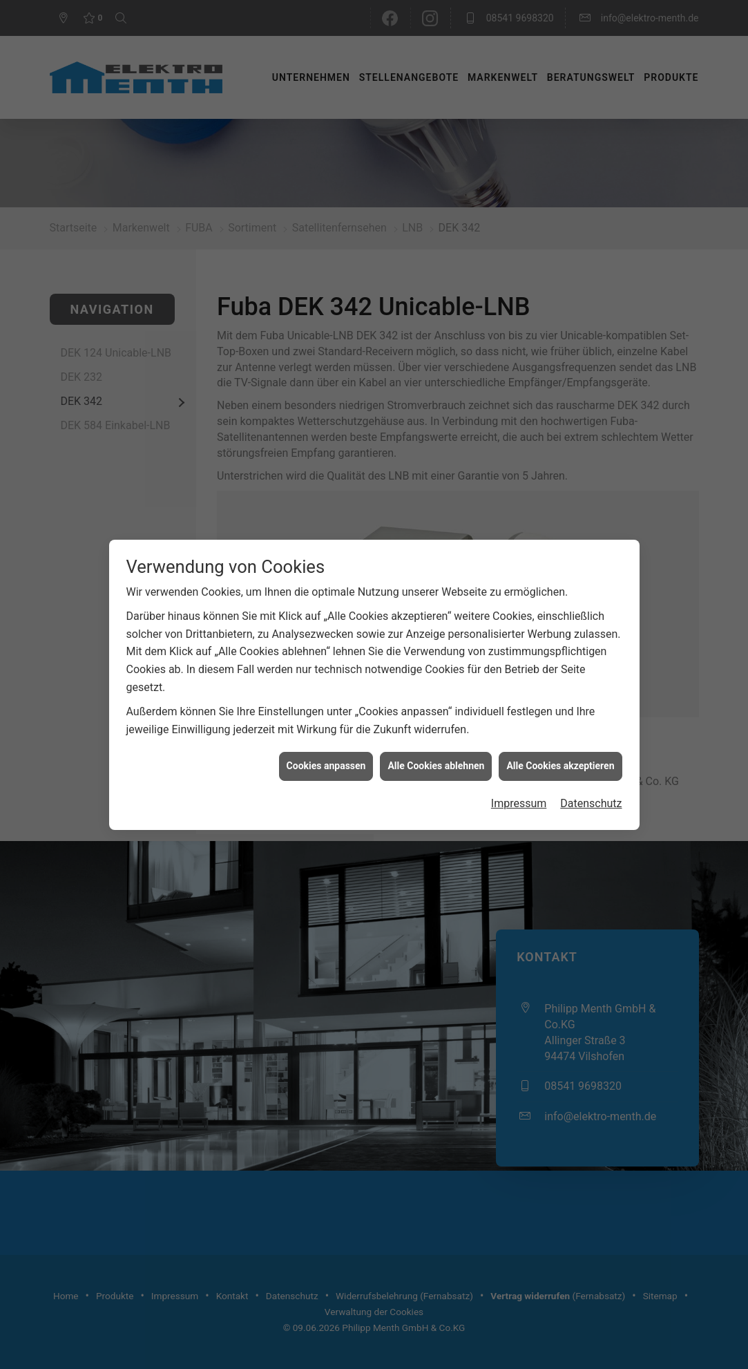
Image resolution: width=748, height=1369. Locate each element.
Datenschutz (591, 768)
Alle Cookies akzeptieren (560, 730)
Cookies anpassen (326, 730)
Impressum (519, 768)
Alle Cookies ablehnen (435, 730)
